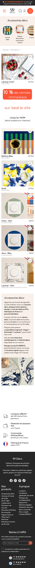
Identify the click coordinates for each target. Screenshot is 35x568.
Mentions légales (25, 505)
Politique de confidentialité (24, 499)
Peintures (4, 519)
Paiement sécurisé (26, 507)
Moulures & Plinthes (8, 510)
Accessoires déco (7, 494)
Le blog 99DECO (25, 514)
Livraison (22, 491)
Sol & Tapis (5, 501)
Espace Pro (23, 502)
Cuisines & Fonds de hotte (7, 497)
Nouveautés (6, 512)
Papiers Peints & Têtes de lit (7, 516)
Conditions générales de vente (26, 494)
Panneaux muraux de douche (8, 523)
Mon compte (23, 512)
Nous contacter (25, 509)
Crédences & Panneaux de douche (6, 505)
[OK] (30, 543)
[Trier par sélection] (16, 50)
